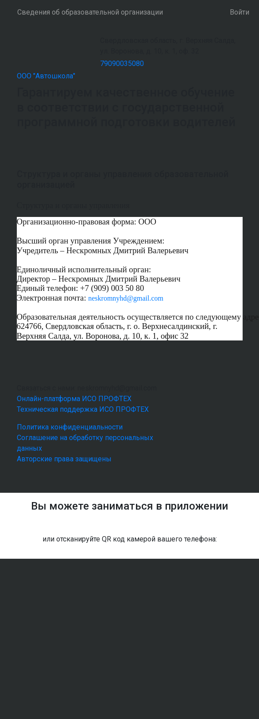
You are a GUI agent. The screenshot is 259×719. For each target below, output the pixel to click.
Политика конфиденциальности (70, 427)
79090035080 (122, 63)
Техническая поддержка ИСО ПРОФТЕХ (83, 409)
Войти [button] (239, 12)
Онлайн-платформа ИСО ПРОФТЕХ (74, 398)
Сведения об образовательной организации (90, 12)
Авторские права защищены (64, 459)
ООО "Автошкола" (46, 76)
